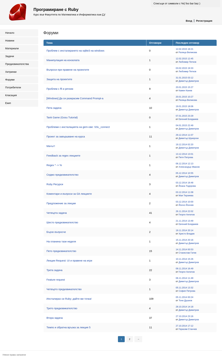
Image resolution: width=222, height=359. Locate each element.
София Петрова (187, 291)
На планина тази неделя (61, 241)
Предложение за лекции (61, 203)
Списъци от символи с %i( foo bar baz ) (176, 3)
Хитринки (10, 71)
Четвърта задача (56, 212)
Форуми (10, 79)
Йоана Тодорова (187, 186)
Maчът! (50, 146)
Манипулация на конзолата (62, 60)
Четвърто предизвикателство (64, 289)
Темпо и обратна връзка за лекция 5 (68, 327)
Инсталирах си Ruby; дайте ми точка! (69, 298)
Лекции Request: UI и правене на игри (69, 260)
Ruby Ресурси (54, 184)
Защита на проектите (59, 79)
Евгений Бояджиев (188, 119)
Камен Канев (185, 90)
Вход (189, 20)
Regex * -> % (54, 165)
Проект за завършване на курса (65, 136)
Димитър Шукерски (189, 138)
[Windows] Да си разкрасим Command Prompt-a (74, 98)
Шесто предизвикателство (62, 222)
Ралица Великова (188, 52)
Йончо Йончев (186, 205)
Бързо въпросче (56, 231)
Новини (9, 40)
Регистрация (204, 20)
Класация (11, 95)
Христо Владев (187, 233)
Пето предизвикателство (61, 251)
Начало (9, 32)
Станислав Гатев (187, 252)
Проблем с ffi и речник (59, 88)
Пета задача (53, 107)
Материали (12, 48)
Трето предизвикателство (61, 308)
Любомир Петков (187, 62)
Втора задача (54, 317)
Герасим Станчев (188, 329)
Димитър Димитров (189, 81)
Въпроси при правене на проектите (67, 69)
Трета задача (54, 270)
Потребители (13, 87)
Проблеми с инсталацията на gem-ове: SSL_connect (78, 126)
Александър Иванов (189, 167)
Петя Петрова (186, 157)
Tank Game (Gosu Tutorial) (62, 117)
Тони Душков (185, 300)
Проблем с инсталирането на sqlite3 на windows (75, 50)
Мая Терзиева (186, 195)
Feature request (55, 279)
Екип (8, 103)
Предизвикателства (17, 63)
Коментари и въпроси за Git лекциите (69, 193)
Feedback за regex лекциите (63, 155)
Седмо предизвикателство (62, 174)
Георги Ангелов (187, 214)
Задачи (9, 56)
